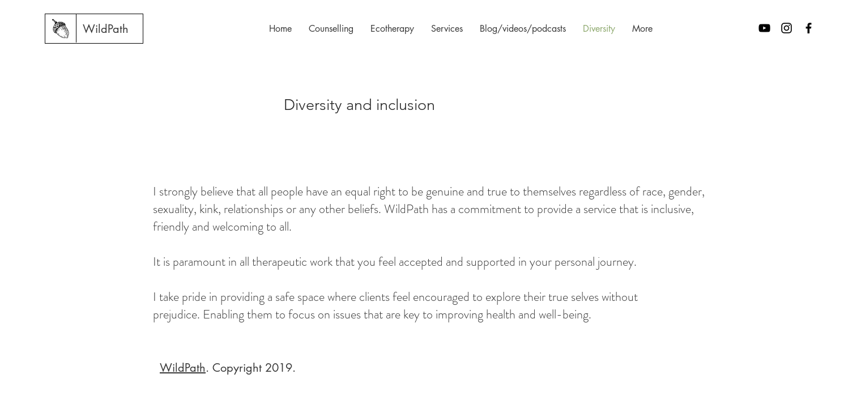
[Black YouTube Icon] (764, 28)
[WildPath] (106, 29)
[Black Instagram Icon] (786, 28)
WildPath (183, 367)
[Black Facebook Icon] (809, 28)
